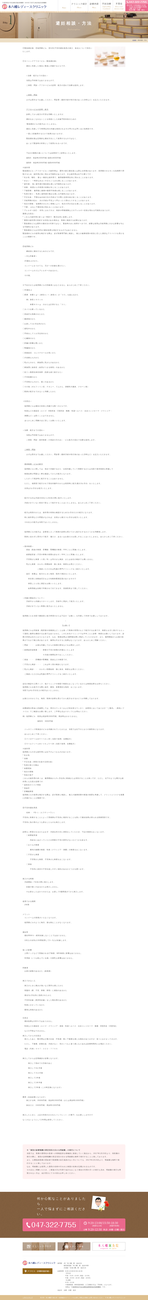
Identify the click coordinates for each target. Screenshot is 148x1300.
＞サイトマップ (28, 1297)
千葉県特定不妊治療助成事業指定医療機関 (86, 1287)
